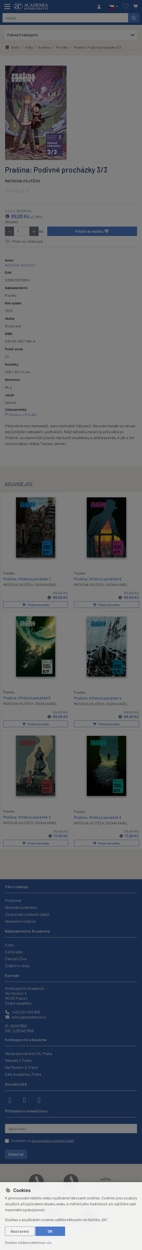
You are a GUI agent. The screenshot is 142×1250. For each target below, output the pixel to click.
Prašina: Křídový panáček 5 (26, 697)
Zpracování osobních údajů (27, 913)
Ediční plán (14, 951)
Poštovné (13, 900)
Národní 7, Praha (18, 1059)
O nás (9, 944)
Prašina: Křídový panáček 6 (97, 578)
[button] (113, 7)
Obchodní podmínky (21, 906)
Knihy (29, 47)
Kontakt (12, 975)
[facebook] (10, 1099)
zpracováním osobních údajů (52, 1140)
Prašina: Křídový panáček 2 (97, 816)
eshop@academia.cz (25, 1016)
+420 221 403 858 (22, 1011)
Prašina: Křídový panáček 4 (98, 697)
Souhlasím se (42, 1140)
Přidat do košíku (92, 231)
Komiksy (44, 47)
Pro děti (62, 47)
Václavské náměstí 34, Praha (28, 1053)
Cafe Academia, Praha (23, 1073)
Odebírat (16, 1153)
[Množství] (21, 231)
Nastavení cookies (20, 920)
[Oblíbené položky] (125, 6)
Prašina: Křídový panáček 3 (26, 816)
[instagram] (24, 1099)
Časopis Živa (16, 958)
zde (48, 1242)
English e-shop (17, 965)
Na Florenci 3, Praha (21, 1066)
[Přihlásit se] (100, 7)
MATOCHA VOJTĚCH (22, 180)
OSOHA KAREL (46, 584)
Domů (12, 47)
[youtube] (39, 1099)
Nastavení (20, 1231)
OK (50, 1231)
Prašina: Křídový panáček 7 (26, 578)
